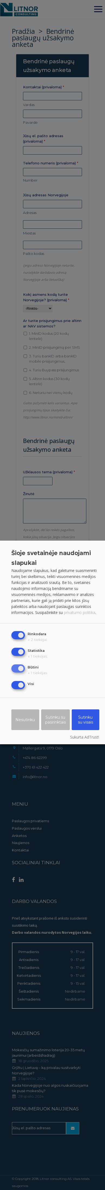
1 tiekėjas (37, 656)
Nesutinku (25, 720)
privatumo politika (79, 612)
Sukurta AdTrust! (84, 737)
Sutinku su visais (85, 720)
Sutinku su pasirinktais (55, 720)
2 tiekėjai (37, 639)
